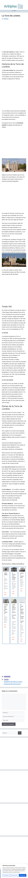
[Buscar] (19, 733)
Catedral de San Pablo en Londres (6, 609)
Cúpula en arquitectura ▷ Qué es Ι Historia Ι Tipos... (14, 612)
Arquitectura (7, 676)
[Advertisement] (14, 36)
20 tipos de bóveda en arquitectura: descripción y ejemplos (22, 613)
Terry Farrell (6, 575)
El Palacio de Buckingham (14, 576)
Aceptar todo (22, 875)
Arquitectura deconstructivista (12, 684)
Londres (6, 679)
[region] (14, 871)
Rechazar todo (14, 875)
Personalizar (6, 875)
